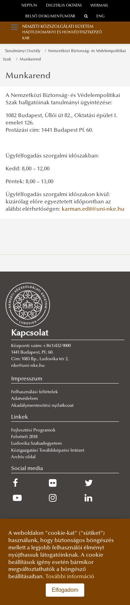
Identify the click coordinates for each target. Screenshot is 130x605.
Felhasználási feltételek (34, 392)
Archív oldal (23, 457)
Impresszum (26, 379)
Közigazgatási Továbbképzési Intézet (47, 451)
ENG (100, 16)
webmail (99, 6)
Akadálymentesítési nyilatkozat (42, 406)
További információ (69, 577)
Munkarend (30, 60)
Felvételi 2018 (24, 437)
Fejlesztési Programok (33, 430)
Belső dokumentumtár (50, 16)
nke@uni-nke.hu (28, 366)
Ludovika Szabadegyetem (36, 444)
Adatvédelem (24, 399)
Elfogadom (65, 590)
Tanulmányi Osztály (24, 51)
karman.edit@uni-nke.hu (93, 209)
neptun (29, 6)
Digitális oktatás (64, 6)
